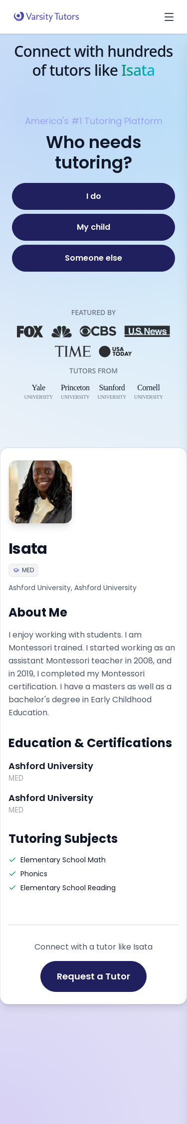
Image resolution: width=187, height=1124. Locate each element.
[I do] (93, 196)
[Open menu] (169, 17)
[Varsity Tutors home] (46, 16)
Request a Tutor (93, 976)
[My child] (93, 227)
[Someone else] (93, 258)
